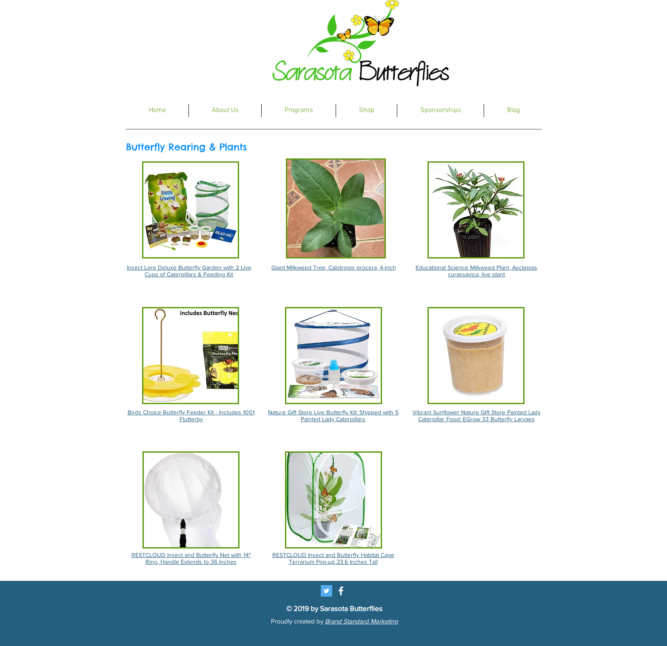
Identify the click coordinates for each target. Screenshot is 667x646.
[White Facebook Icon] (341, 591)
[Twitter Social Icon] (326, 591)
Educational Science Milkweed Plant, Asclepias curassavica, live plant (476, 271)
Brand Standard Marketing (361, 621)
